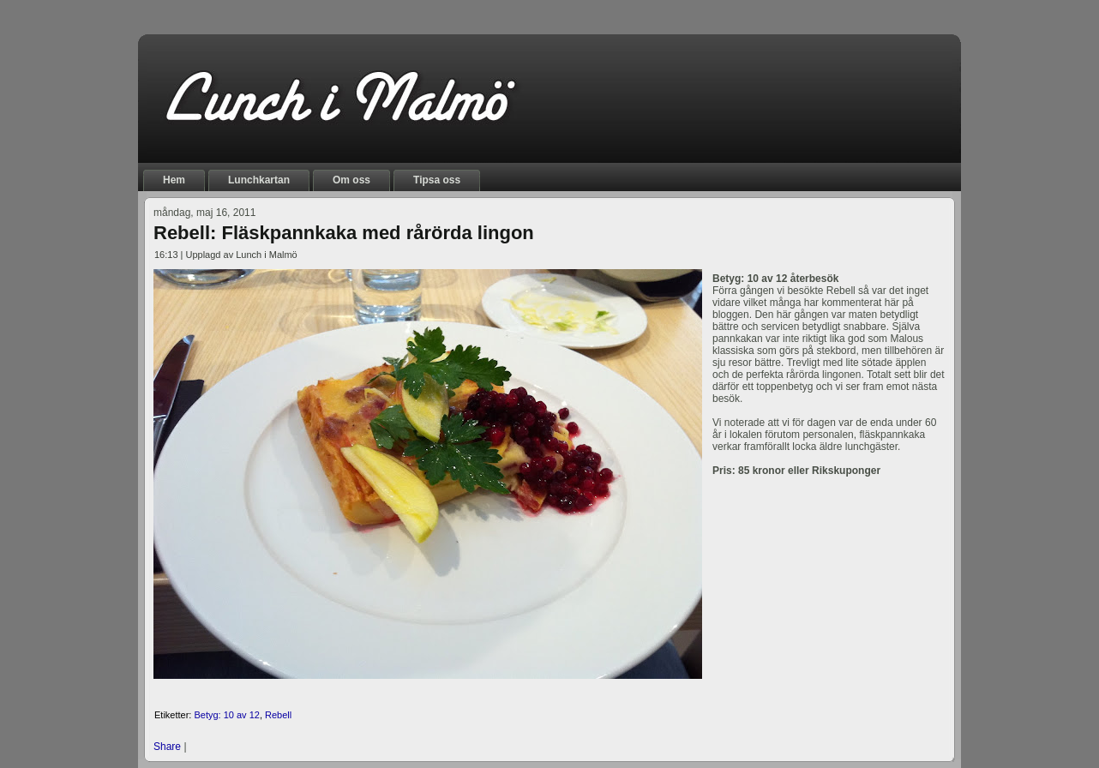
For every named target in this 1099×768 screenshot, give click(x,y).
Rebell (278, 715)
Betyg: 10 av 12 (226, 715)
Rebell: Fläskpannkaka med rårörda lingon (343, 232)
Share (167, 747)
